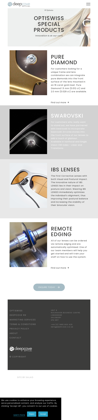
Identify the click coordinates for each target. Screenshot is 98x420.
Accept (43, 414)
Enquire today (49, 287)
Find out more (60, 102)
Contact (15, 337)
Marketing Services (23, 319)
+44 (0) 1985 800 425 (62, 324)
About (14, 333)
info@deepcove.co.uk (62, 327)
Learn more (19, 415)
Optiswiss (16, 310)
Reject (31, 414)
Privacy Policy (19, 328)
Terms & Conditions (23, 324)
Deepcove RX (18, 315)
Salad (29, 377)
